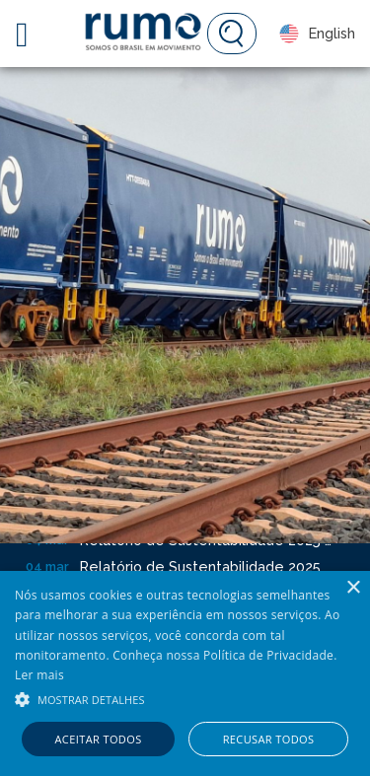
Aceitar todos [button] (98, 739)
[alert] (185, 673)
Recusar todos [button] (269, 739)
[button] (185, 698)
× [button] (352, 588)
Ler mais (39, 675)
